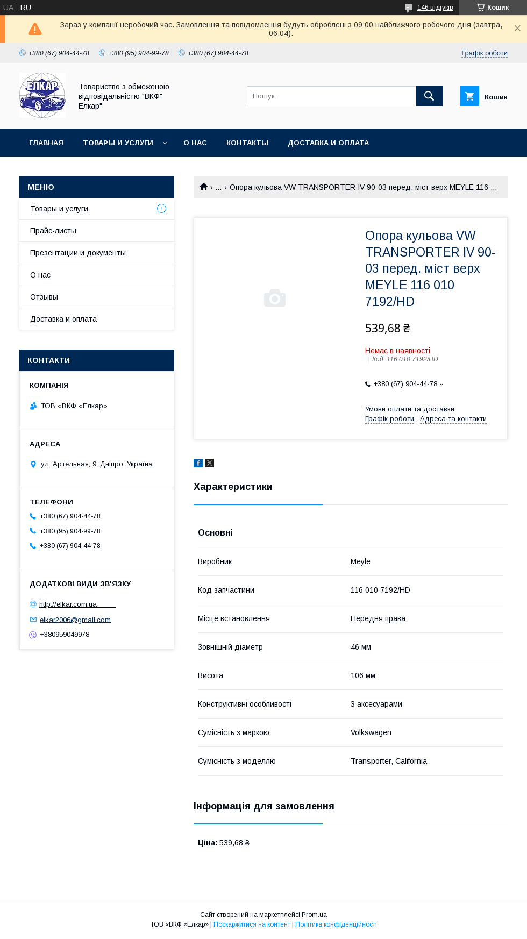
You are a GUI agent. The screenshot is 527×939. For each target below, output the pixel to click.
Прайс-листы (53, 230)
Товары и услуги (118, 143)
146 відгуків (435, 7)
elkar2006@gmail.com (75, 619)
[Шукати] (429, 96)
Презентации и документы (78, 252)
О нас (195, 143)
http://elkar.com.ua (77, 604)
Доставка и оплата (328, 143)
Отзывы (44, 297)
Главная (46, 143)
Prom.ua (314, 915)
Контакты (247, 143)
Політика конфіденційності (336, 924)
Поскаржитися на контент (251, 924)
